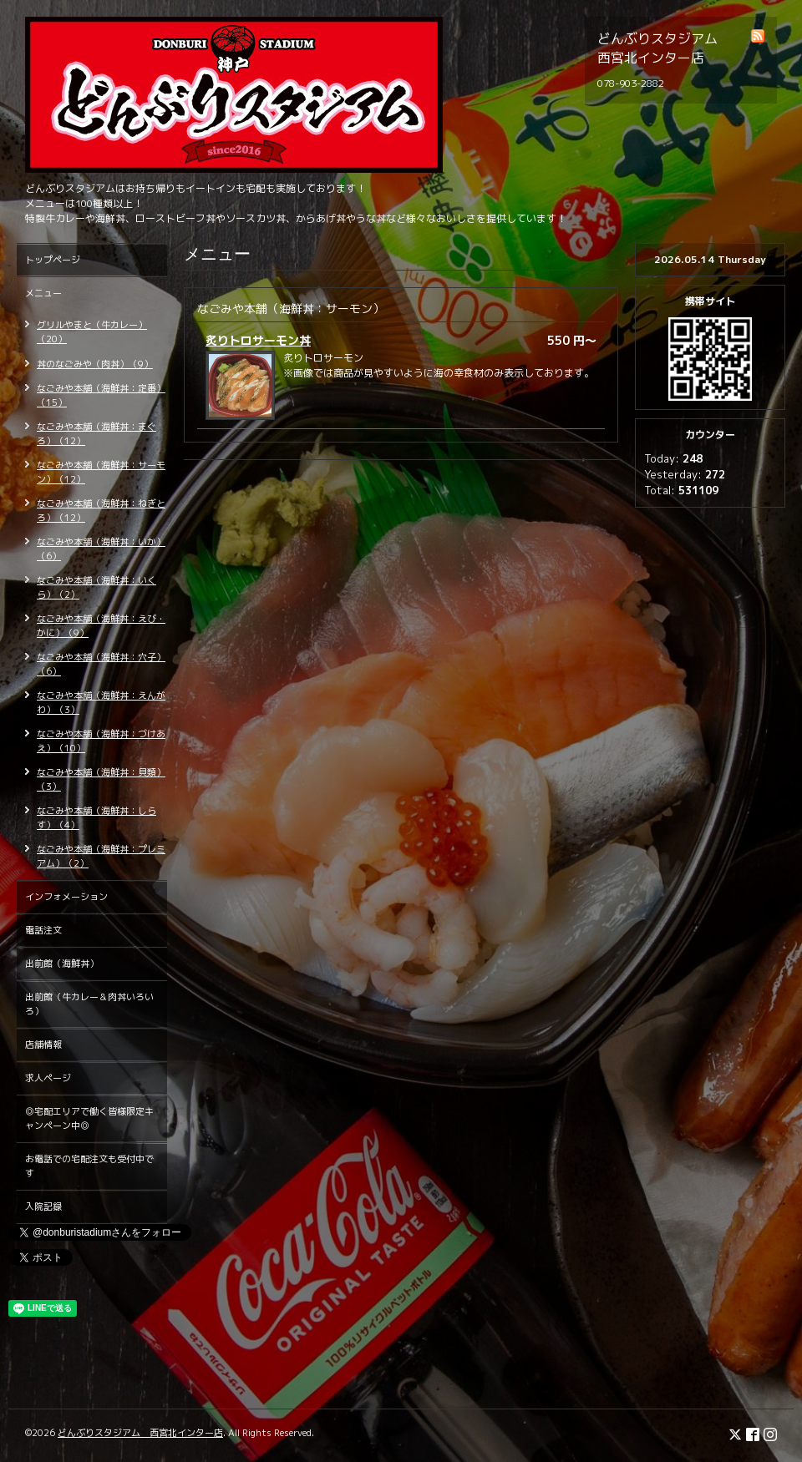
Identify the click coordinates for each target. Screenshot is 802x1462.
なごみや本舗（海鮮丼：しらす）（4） (96, 818)
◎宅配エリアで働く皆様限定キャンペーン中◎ (89, 1118)
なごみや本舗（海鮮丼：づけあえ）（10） (101, 741)
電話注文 (43, 930)
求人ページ (48, 1078)
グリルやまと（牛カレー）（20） (92, 332)
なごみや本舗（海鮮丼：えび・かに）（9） (101, 626)
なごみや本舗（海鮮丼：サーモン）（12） (101, 472)
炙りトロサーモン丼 (258, 340)
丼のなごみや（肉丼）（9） (95, 364)
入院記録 (43, 1206)
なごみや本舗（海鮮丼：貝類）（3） (101, 779)
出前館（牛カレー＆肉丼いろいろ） (89, 1004)
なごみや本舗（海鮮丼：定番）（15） (101, 395)
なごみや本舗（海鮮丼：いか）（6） (101, 549)
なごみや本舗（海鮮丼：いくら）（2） (96, 587)
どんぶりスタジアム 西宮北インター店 (140, 1432)
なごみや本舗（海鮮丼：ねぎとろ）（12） (101, 510)
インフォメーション (66, 896)
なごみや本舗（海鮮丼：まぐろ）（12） (96, 434)
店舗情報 (43, 1044)
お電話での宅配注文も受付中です (89, 1166)
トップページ (52, 259)
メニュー (43, 293)
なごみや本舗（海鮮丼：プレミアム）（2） (101, 856)
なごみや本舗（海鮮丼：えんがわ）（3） (101, 702)
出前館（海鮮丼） (62, 963)
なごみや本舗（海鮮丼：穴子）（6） (101, 664)
